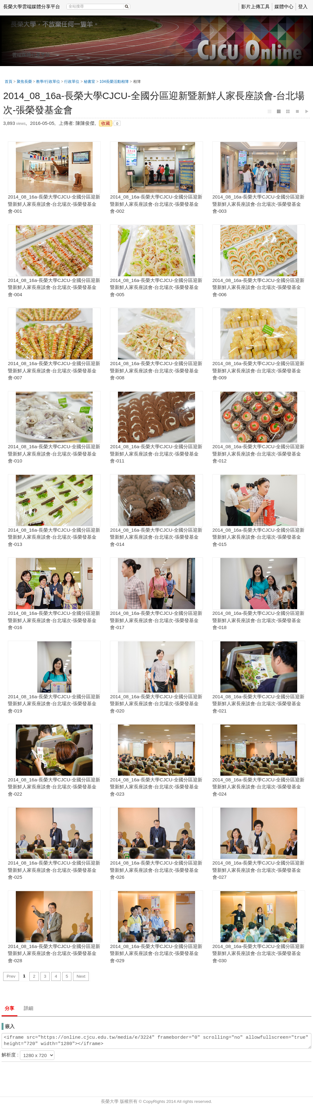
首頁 (8, 81)
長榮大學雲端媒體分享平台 (31, 6)
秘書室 (89, 81)
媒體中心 (283, 6)
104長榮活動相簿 (114, 81)
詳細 (28, 1008)
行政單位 (71, 81)
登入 (303, 6)
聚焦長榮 (24, 81)
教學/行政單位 (48, 81)
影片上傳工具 (255, 6)
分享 (9, 1008)
